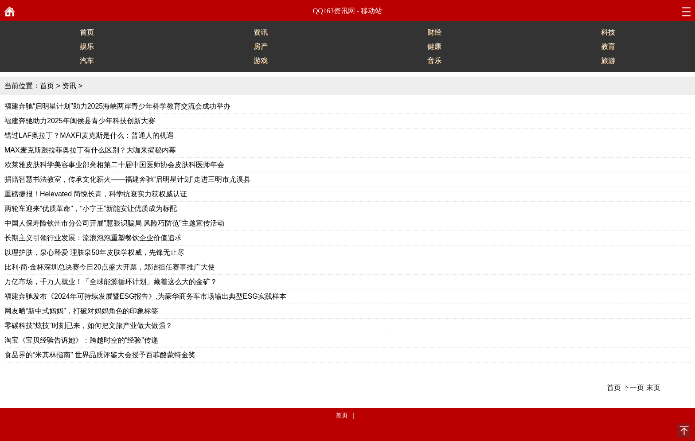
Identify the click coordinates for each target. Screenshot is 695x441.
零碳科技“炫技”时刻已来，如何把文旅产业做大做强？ (88, 325)
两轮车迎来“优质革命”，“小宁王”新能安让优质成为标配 (90, 208)
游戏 (261, 60)
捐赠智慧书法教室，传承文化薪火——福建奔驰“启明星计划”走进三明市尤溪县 (127, 179)
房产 (261, 46)
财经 (434, 32)
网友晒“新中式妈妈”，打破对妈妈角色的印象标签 (81, 311)
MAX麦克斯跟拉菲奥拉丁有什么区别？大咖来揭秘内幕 (90, 150)
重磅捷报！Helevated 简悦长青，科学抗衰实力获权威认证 (95, 194)
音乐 (434, 60)
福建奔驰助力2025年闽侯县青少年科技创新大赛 (79, 121)
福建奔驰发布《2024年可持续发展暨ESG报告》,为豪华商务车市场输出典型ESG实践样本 (145, 296)
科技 (608, 32)
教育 (608, 46)
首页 (87, 32)
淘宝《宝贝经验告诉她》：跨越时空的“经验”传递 (81, 340)
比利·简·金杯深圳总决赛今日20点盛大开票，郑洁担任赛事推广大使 (109, 267)
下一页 (633, 387)
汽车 (87, 60)
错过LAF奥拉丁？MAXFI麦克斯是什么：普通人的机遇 (89, 135)
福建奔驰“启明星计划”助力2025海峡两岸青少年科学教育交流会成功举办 (117, 106)
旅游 (608, 60)
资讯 (261, 32)
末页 (653, 387)
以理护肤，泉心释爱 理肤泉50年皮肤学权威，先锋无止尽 (94, 252)
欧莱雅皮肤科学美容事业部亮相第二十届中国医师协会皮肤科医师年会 (114, 164)
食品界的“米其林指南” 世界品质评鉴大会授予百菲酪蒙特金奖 (99, 355)
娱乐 (87, 46)
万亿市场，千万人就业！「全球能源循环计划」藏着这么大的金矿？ (110, 281)
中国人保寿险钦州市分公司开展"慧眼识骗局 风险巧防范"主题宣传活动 (114, 223)
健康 (434, 46)
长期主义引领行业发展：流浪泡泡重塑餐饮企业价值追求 (93, 238)
